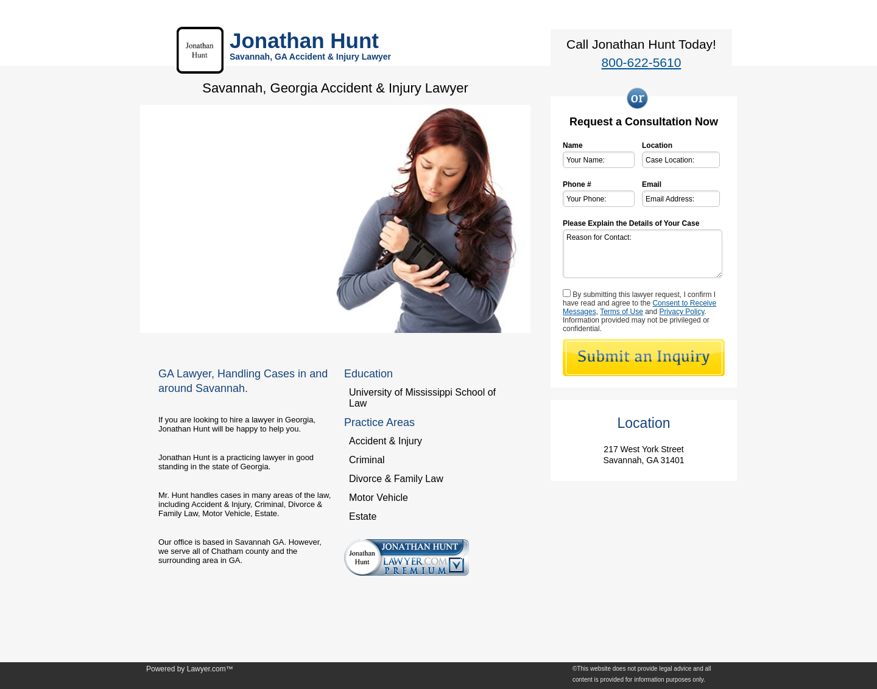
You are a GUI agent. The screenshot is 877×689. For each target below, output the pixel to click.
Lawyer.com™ (210, 669)
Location (657, 145)
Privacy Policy (682, 311)
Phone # (577, 184)
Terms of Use (621, 311)
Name (573, 145)
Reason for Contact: (642, 253)
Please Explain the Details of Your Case (631, 223)
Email (651, 184)
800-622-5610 (642, 62)
